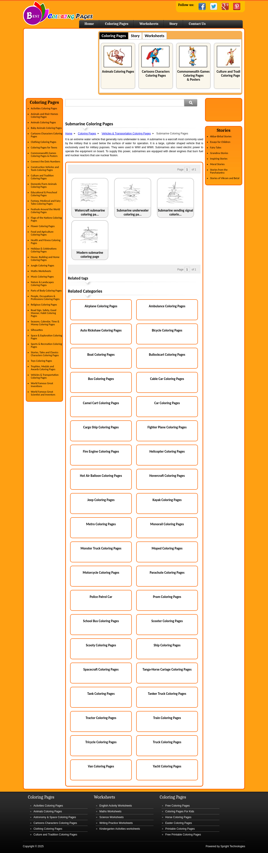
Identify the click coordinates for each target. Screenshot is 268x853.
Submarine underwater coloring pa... (133, 212)
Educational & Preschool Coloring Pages (44, 194)
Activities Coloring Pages (44, 108)
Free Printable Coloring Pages (183, 834)
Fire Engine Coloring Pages (101, 451)
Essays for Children (220, 142)
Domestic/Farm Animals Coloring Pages (44, 185)
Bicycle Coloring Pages (167, 330)
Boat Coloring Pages (100, 355)
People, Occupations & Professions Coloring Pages (45, 298)
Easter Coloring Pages (178, 823)
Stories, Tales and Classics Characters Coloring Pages (45, 354)
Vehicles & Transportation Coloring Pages (45, 376)
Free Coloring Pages (177, 805)
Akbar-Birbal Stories (220, 136)
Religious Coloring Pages (44, 304)
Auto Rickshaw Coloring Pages (101, 330)
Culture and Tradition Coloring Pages (231, 74)
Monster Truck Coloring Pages (101, 548)
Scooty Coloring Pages (101, 645)
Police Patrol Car (101, 597)
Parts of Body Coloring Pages (46, 290)
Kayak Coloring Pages (167, 500)
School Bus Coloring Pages (101, 621)
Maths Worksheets (41, 271)
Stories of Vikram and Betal (224, 178)
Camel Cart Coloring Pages (101, 403)
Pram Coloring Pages (167, 597)
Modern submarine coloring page (90, 255)
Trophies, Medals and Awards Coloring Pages (43, 368)
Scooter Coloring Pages (167, 621)
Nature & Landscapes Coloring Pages (42, 284)
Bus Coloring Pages (101, 379)
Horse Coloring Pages (178, 817)
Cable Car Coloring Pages (167, 379)
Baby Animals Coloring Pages (46, 128)
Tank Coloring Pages (100, 694)
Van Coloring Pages (101, 766)
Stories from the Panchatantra (219, 171)
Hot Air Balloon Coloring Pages (101, 476)
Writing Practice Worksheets (116, 823)
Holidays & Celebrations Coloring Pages (44, 250)
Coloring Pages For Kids (179, 811)
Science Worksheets (111, 817)
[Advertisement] (63, 62)
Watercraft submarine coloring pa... (90, 212)
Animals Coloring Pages (118, 72)
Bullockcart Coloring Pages (167, 355)
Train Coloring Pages (167, 718)
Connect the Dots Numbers (45, 161)
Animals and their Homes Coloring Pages (44, 115)
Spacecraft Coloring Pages (101, 669)
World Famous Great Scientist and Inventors (43, 393)
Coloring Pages (116, 24)
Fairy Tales (215, 147)
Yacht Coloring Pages (167, 766)
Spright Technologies (233, 846)
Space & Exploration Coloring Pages (46, 337)
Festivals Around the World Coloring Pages (45, 211)
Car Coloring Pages (167, 403)
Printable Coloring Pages (180, 828)
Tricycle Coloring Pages (101, 742)
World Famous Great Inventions (42, 385)
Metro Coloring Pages (101, 524)
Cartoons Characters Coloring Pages (155, 74)
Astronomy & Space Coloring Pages (55, 817)
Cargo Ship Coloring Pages (101, 427)
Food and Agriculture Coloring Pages (42, 233)
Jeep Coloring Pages (100, 500)
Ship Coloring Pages (167, 645)
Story (173, 24)
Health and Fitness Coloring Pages (45, 242)
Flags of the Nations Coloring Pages (46, 219)
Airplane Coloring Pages (101, 306)
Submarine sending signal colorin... (175, 212)
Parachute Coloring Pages (167, 573)
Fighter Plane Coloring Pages (167, 427)
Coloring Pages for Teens (44, 147)
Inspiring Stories (218, 158)
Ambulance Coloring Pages (167, 306)
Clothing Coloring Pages (43, 142)
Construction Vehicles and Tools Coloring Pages (45, 169)
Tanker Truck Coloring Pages (167, 694)
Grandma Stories (219, 153)
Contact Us (197, 24)
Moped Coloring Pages (167, 548)
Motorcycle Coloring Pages (101, 573)
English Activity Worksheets (115, 805)
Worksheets (148, 24)
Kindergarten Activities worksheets (119, 828)
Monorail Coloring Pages (167, 524)
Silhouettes (37, 330)
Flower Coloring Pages (43, 226)
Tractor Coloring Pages (101, 718)
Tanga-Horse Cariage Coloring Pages (167, 669)
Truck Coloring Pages (167, 742)
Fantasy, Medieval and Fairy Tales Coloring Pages (46, 202)
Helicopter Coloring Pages (167, 451)
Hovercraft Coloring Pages (167, 476)
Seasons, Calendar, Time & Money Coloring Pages (45, 323)
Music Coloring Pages (42, 276)
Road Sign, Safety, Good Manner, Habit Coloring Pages (43, 313)
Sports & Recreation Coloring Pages (46, 345)
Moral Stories (217, 164)
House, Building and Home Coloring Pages (45, 259)
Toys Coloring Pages (41, 360)
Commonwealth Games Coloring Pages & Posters (193, 76)
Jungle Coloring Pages (42, 265)
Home (58, 13)
